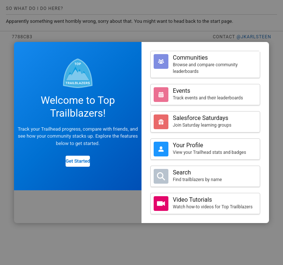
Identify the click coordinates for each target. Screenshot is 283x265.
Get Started (78, 161)
